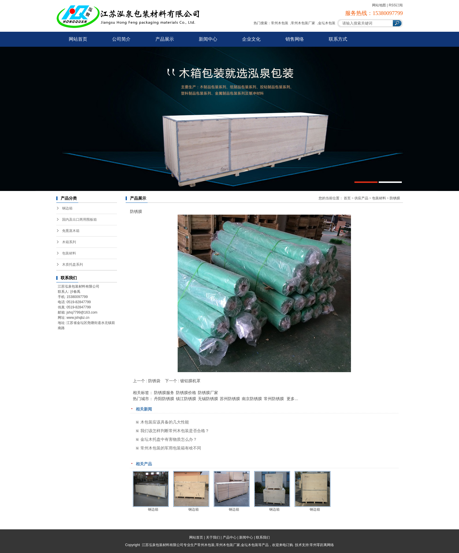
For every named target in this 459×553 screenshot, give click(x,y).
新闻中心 (208, 39)
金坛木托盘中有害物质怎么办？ (168, 439)
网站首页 (78, 39)
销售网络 (294, 39)
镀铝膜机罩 (190, 380)
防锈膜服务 (164, 392)
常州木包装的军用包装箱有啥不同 (170, 448)
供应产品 (361, 198)
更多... (292, 398)
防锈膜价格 (186, 392)
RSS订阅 (396, 5)
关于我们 (213, 537)
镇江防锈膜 (186, 398)
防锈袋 (154, 380)
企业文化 (251, 39)
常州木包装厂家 (303, 23)
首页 (347, 198)
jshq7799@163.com (81, 312)
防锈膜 (395, 198)
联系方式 (338, 39)
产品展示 (164, 39)
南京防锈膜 (252, 398)
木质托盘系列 (72, 265)
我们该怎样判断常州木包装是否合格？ (174, 430)
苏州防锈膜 (230, 398)
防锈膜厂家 (208, 392)
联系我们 (263, 537)
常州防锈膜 (274, 398)
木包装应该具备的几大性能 (164, 422)
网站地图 (379, 5)
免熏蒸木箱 (70, 231)
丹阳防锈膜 (164, 398)
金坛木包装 (326, 23)
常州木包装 (279, 23)
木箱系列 (69, 242)
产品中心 (230, 537)
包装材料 (69, 253)
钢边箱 (67, 208)
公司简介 (121, 39)
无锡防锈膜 (208, 398)
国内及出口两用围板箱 (79, 220)
